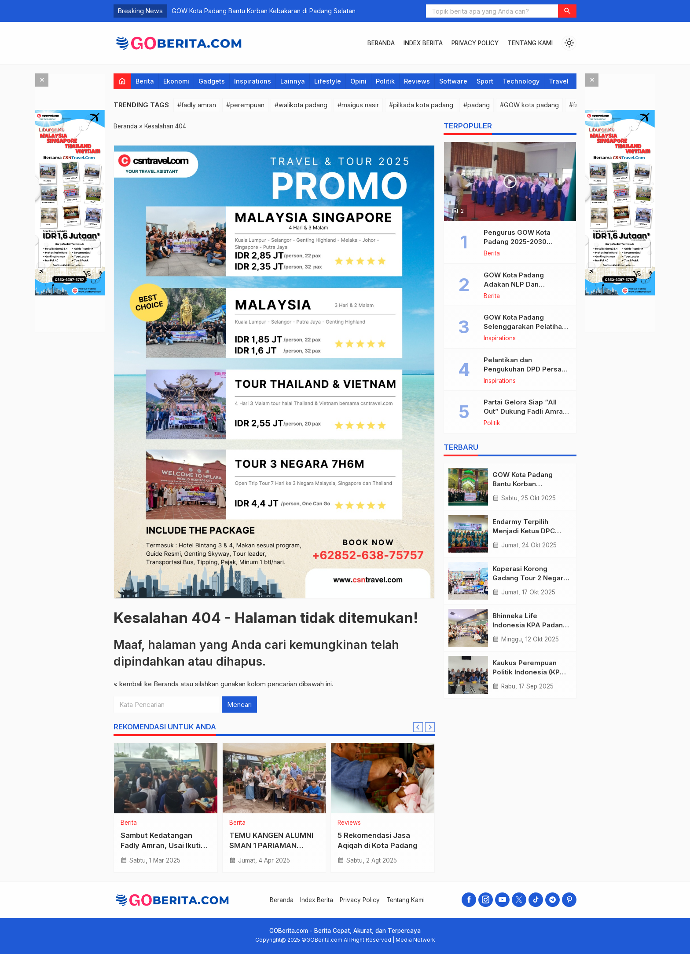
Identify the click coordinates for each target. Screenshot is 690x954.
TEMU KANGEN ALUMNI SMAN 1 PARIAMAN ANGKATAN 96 (271, 845)
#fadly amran (196, 105)
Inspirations (252, 81)
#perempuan (245, 105)
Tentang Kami (530, 43)
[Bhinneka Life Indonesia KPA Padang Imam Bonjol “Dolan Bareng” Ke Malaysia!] (468, 628)
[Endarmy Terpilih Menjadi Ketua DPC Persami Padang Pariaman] (468, 534)
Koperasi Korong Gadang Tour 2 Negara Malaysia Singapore (529, 577)
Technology (521, 81)
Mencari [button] (239, 704)
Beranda (381, 43)
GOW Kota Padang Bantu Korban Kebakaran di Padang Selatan (264, 11)
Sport (485, 81)
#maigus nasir (358, 105)
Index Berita (423, 43)
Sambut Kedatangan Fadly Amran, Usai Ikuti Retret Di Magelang (161, 845)
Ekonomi (176, 81)
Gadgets (211, 81)
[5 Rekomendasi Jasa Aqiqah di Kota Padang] (382, 778)
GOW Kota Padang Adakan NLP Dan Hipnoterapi (514, 284)
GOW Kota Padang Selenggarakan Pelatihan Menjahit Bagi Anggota (525, 326)
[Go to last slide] (418, 727)
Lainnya (292, 81)
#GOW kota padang (529, 105)
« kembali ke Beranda (146, 684)
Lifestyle (327, 81)
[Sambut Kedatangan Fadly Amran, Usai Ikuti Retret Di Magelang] (165, 778)
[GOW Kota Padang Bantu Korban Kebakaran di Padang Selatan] (468, 487)
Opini (358, 81)
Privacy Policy (475, 43)
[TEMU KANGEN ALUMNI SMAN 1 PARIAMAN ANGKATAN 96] (274, 778)
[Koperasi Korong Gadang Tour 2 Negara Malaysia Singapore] (468, 581)
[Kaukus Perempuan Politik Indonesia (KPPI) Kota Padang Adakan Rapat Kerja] (468, 675)
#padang (476, 105)
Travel (559, 81)
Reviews (417, 81)
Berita (145, 81)
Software (453, 81)
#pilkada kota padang (421, 105)
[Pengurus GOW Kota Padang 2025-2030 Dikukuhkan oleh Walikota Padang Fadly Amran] (510, 181)
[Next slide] (430, 727)
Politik (385, 81)
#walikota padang (301, 105)
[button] (567, 11)
